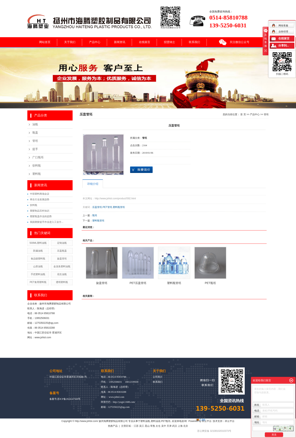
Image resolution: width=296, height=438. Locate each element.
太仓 (158, 426)
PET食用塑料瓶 (38, 282)
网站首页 (44, 42)
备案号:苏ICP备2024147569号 (64, 399)
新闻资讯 (119, 42)
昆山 (147, 426)
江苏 (136, 426)
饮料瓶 (36, 165)
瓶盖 (35, 132)
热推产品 (113, 426)
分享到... (283, 45)
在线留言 (144, 42)
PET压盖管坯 (138, 283)
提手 (35, 149)
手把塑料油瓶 (38, 274)
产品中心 (94, 42)
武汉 (174, 426)
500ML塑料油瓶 (38, 243)
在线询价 (141, 170)
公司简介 (157, 376)
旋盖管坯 (62, 258)
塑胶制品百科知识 (39, 210)
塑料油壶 (155, 421)
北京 (185, 426)
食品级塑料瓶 (38, 258)
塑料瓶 (36, 173)
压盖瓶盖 (62, 250)
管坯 (35, 140)
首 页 (243, 114)
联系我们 (194, 42)
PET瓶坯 (210, 283)
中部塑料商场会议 (39, 193)
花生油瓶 (62, 274)
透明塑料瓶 (62, 282)
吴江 (141, 426)
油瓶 (35, 124)
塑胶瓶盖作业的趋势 (41, 216)
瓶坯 (94, 215)
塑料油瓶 (145, 421)
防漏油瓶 (38, 250)
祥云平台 (207, 421)
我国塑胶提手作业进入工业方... (46, 222)
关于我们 (69, 42)
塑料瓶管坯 (119, 207)
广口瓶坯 (38, 157)
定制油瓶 (62, 243)
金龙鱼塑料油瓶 (61, 266)
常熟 (152, 426)
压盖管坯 (97, 207)
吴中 (163, 426)
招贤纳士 (169, 42)
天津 (169, 426)
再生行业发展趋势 (39, 199)
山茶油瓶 (38, 266)
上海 (180, 426)
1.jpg (202, 419)
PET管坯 (107, 207)
